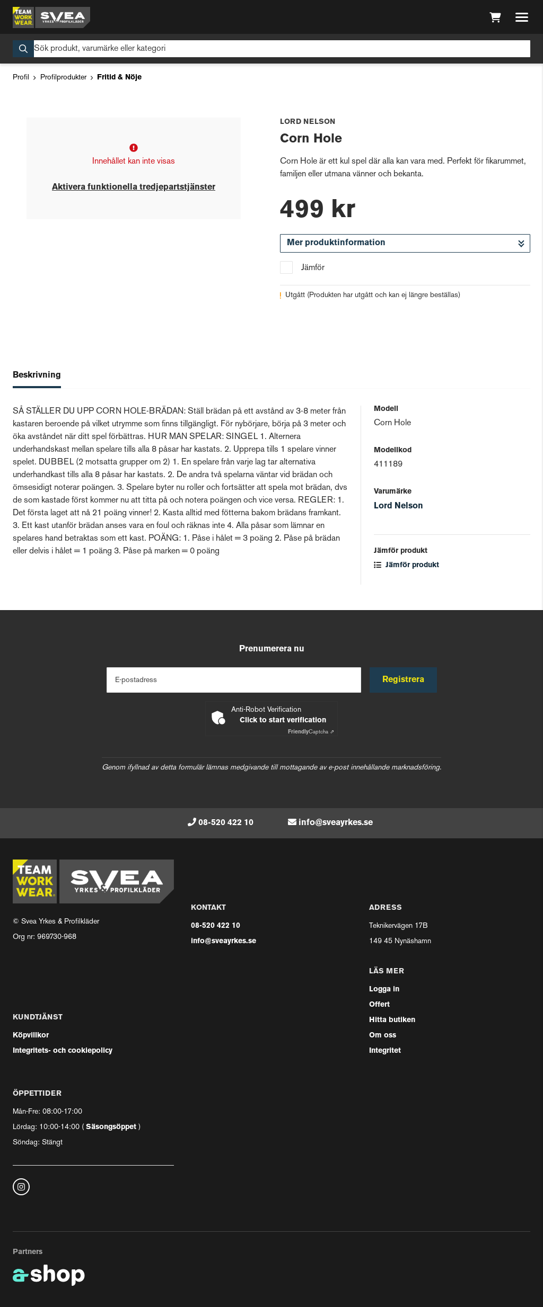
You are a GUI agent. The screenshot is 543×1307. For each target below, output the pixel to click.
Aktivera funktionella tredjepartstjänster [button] (133, 187)
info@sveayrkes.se (336, 823)
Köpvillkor (31, 1035)
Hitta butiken (392, 1020)
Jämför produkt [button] (406, 565)
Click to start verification (283, 720)
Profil (21, 77)
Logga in (384, 989)
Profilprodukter (63, 77)
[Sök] (271, 48)
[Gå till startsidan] (51, 17)
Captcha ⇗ (311, 732)
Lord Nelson (398, 506)
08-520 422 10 (225, 823)
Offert (379, 1004)
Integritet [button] (385, 1051)
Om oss (382, 1035)
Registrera (403, 680)
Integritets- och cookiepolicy (62, 1051)
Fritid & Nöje (119, 77)
